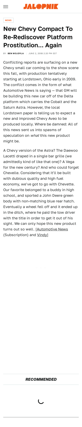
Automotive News (52, 229)
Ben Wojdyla (16, 53)
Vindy (42, 235)
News (8, 20)
